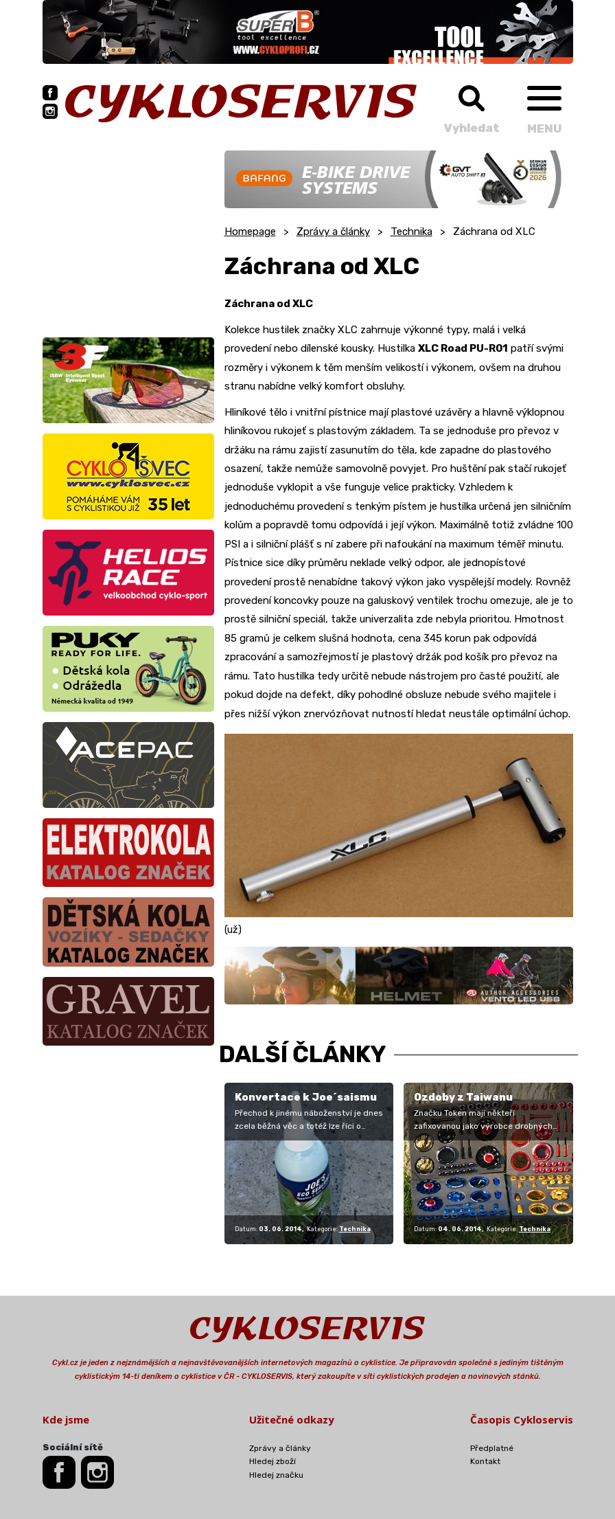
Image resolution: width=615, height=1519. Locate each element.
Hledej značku (276, 1475)
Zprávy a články (333, 231)
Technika (411, 231)
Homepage (250, 231)
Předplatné (491, 1448)
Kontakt (485, 1461)
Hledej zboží (272, 1461)
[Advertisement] (128, 236)
